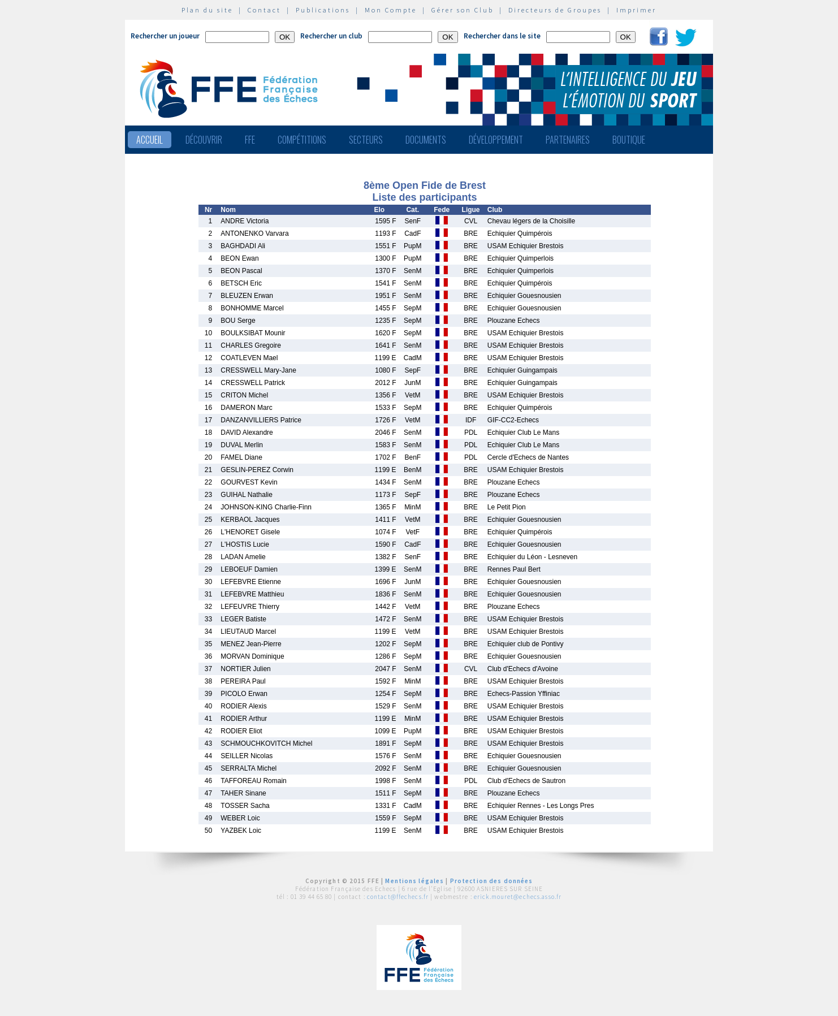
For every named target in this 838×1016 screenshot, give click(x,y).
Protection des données (491, 881)
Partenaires (568, 139)
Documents (425, 139)
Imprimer (636, 10)
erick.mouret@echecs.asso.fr (517, 897)
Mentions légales (414, 881)
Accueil (149, 139)
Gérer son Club (462, 10)
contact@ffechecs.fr (398, 897)
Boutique (628, 139)
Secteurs (366, 139)
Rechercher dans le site (502, 36)
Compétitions (302, 139)
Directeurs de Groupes (555, 10)
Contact (264, 10)
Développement (496, 139)
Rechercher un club (331, 36)
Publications (323, 10)
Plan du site (207, 10)
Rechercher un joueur (165, 36)
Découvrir (203, 139)
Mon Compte (391, 10)
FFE (250, 139)
